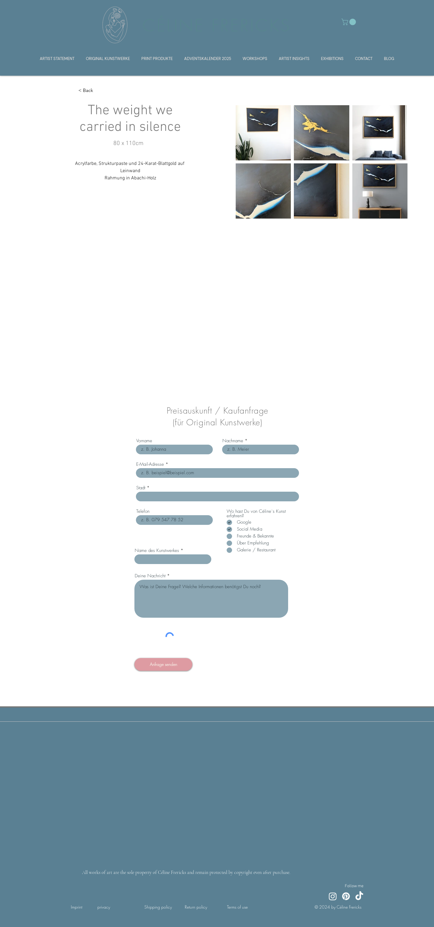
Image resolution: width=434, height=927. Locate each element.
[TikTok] (359, 896)
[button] (349, 22)
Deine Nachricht (150, 576)
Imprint (76, 907)
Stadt (140, 488)
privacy (103, 907)
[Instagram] (333, 896)
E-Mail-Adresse (150, 464)
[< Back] (90, 90)
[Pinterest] (346, 896)
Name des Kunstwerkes (157, 550)
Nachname (232, 441)
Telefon (142, 511)
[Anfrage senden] (163, 664)
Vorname (144, 441)
